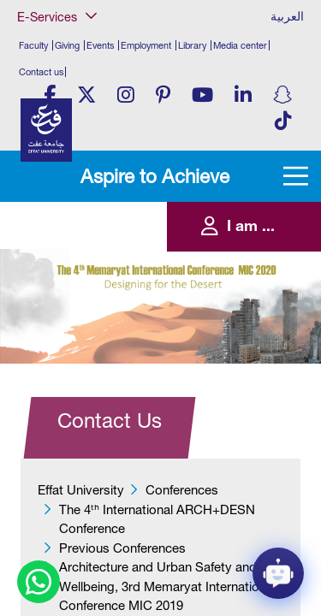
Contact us (41, 72)
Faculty (33, 45)
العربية (287, 16)
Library (192, 45)
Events (100, 45)
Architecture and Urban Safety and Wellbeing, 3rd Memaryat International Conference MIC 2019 (167, 586)
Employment (146, 45)
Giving (67, 45)
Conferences (182, 490)
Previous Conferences (122, 548)
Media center (240, 45)
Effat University (81, 490)
